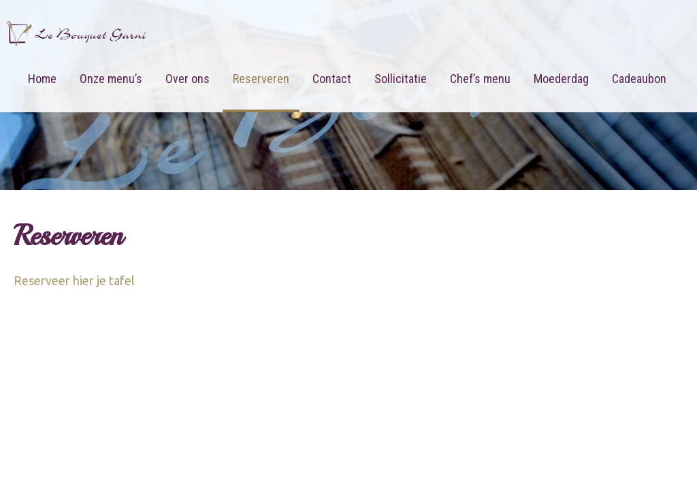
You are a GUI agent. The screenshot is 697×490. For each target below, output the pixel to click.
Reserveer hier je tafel (74, 280)
